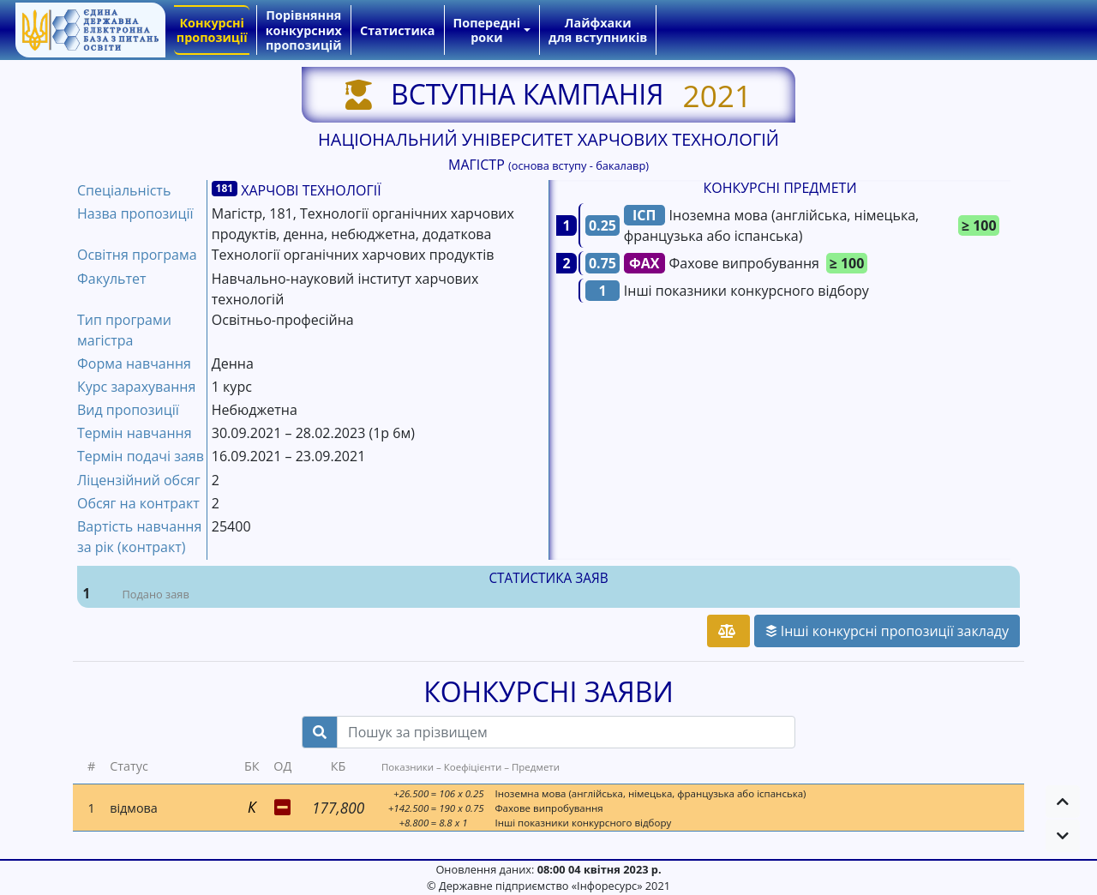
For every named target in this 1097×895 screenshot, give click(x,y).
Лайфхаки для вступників (597, 30)
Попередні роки (487, 30)
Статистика (397, 30)
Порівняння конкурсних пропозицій (304, 30)
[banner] (90, 30)
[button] (1063, 801)
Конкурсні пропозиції (212, 30)
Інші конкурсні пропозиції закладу (887, 631)
